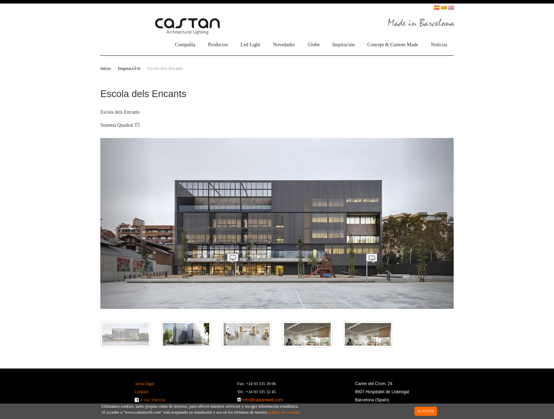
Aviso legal (144, 383)
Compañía (185, 44)
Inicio (105, 68)
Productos (218, 44)
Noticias (439, 44)
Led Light (250, 44)
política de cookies (284, 412)
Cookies (141, 391)
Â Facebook (153, 400)
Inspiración (343, 44)
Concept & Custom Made (392, 44)
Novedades (284, 44)
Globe (314, 44)
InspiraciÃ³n (129, 68)
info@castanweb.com (263, 399)
